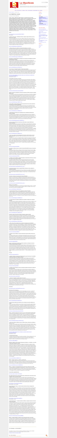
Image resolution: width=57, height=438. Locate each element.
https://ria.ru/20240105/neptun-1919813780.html (15, 46)
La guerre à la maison (41, 31)
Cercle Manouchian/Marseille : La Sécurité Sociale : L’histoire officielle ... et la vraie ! (43, 18)
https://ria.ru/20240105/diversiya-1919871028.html (15, 221)
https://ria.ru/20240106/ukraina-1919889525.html (15, 110)
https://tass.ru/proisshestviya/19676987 (14, 146)
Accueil (15, 10)
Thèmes (26, 10)
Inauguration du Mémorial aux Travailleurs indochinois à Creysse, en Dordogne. (43, 21)
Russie (39, 47)
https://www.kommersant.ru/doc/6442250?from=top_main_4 (17, 288)
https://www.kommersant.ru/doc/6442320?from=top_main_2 (17, 166)
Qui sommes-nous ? (19, 10)
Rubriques (23, 10)
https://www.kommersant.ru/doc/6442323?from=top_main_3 (17, 174)
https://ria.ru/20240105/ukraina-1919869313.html (15, 133)
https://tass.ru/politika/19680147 (13, 340)
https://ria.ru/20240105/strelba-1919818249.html (15, 300)
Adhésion (41, 10)
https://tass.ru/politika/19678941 (13, 241)
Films (38, 10)
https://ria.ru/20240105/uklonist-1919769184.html (15, 67)
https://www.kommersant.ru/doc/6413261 (14, 276)
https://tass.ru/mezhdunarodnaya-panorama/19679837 (16, 90)
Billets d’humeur (40, 13)
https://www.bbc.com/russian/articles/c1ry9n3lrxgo (15, 383)
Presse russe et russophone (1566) (42, 37)
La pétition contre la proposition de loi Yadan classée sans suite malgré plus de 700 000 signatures (43, 36)
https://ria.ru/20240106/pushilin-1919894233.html (15, 212)
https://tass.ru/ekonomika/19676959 (13, 265)
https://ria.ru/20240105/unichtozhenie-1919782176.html (16, 320)
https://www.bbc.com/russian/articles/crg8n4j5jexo (15, 398)
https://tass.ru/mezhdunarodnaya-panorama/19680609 (16, 415)
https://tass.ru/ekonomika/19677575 (13, 254)
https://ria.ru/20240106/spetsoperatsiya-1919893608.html (16, 120)
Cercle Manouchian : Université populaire (33, 10)
